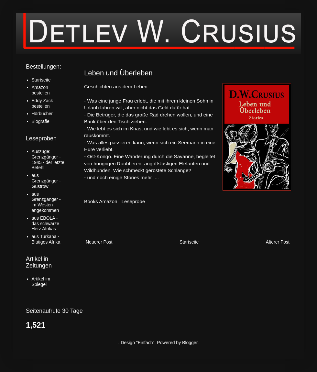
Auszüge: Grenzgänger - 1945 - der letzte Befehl (48, 159)
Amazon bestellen (41, 90)
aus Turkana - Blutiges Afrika (46, 239)
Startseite (189, 242)
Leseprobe (133, 201)
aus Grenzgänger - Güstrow (46, 181)
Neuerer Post (99, 242)
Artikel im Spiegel (41, 281)
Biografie (40, 121)
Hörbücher (42, 113)
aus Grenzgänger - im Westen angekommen (46, 202)
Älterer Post (278, 242)
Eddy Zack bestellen (42, 103)
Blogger (189, 342)
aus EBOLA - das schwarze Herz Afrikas (46, 223)
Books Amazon (100, 201)
